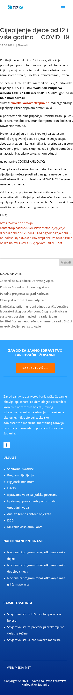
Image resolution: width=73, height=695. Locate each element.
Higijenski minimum (20, 482)
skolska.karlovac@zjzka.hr (30, 103)
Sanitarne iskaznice (20, 469)
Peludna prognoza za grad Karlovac (24, 293)
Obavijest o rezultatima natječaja (23, 300)
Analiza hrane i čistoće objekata (29, 514)
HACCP (12, 488)
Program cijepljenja (20, 475)
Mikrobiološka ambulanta (25, 527)
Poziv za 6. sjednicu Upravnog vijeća (24, 287)
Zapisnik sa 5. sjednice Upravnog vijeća (27, 281)
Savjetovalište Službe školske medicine (34, 640)
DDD (10, 520)
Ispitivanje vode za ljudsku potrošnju (32, 495)
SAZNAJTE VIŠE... (35, 368)
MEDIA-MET (23, 667)
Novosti (23, 45)
